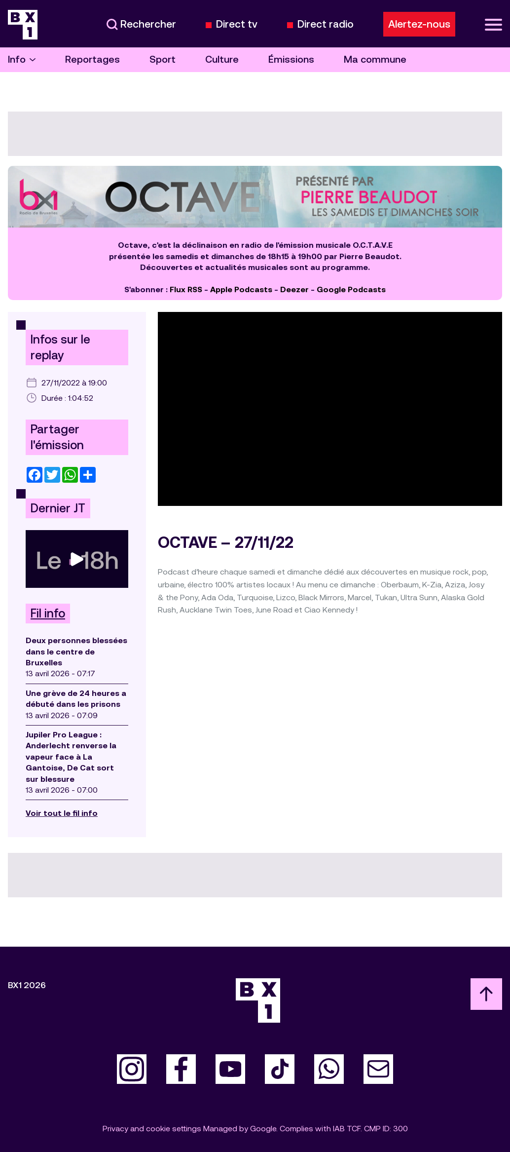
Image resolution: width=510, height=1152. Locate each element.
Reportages (92, 59)
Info (22, 59)
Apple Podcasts (241, 289)
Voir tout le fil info (62, 813)
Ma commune (375, 59)
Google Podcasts (351, 289)
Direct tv (236, 24)
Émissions (291, 59)
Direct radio (325, 24)
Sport (162, 59)
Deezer (294, 289)
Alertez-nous (419, 24)
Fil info (48, 613)
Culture (222, 59)
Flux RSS (186, 289)
